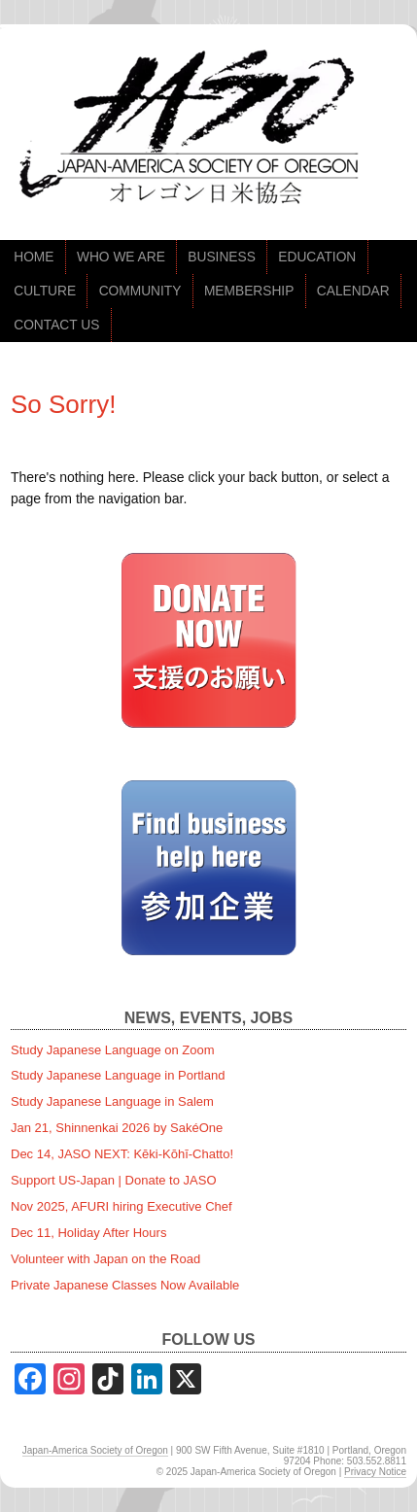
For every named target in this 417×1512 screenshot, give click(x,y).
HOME (33, 257)
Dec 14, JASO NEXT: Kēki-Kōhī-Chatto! (122, 1154)
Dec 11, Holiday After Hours (88, 1232)
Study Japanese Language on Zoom (113, 1050)
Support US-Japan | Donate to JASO (114, 1180)
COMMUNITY (140, 291)
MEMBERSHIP (249, 291)
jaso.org (194, 132)
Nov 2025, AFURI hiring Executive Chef (121, 1206)
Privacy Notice (375, 1471)
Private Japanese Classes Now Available (125, 1285)
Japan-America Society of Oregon (95, 1450)
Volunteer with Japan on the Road (105, 1259)
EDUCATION (317, 257)
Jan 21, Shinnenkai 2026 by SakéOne (117, 1127)
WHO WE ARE (121, 257)
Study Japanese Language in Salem (112, 1101)
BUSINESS (222, 257)
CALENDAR (353, 291)
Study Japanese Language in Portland (118, 1075)
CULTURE (45, 291)
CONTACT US (56, 325)
